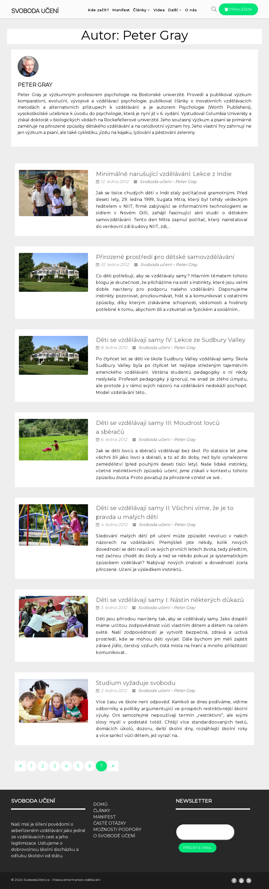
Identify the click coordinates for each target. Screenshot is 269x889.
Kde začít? (98, 10)
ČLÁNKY (101, 810)
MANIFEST (104, 816)
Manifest (121, 10)
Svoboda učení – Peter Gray (168, 181)
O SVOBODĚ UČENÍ (114, 835)
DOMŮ (100, 804)
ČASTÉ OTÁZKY (109, 823)
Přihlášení (238, 9)
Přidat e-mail (197, 847)
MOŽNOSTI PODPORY (117, 829)
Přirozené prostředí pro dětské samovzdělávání (165, 257)
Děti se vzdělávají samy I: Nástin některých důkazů (170, 600)
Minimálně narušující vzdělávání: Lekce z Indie (164, 174)
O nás (191, 10)
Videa (159, 10)
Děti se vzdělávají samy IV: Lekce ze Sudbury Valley (170, 340)
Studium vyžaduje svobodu (135, 683)
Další (175, 10)
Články (141, 10)
